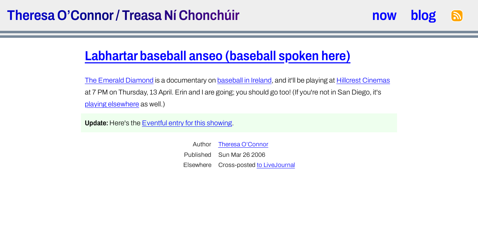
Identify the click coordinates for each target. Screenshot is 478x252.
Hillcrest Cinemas (363, 80)
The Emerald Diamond (119, 80)
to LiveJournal (276, 165)
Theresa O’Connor (60, 15)
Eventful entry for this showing (187, 123)
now (384, 15)
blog (423, 15)
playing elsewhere (112, 104)
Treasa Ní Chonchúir (180, 15)
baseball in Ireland (244, 80)
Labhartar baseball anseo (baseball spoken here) (217, 56)
